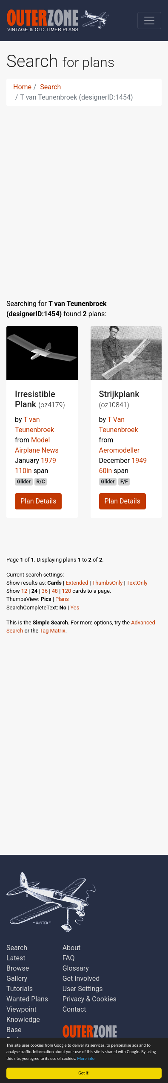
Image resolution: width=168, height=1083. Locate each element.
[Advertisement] (84, 197)
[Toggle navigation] (149, 20)
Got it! (84, 1073)
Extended (76, 583)
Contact (74, 1009)
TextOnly (137, 583)
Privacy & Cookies (90, 999)
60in (105, 471)
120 (66, 591)
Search (50, 87)
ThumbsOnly (107, 583)
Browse (17, 968)
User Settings (83, 989)
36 (45, 591)
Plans (62, 599)
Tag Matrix (52, 630)
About (72, 948)
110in (23, 471)
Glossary (76, 968)
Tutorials (19, 989)
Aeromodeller (119, 450)
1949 (139, 460)
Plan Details (38, 501)
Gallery (16, 978)
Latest (16, 958)
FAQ (69, 958)
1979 (48, 460)
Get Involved (81, 978)
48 (55, 591)
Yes (75, 607)
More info (85, 1058)
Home (22, 87)
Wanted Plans (27, 999)
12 (24, 591)
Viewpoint (21, 1009)
